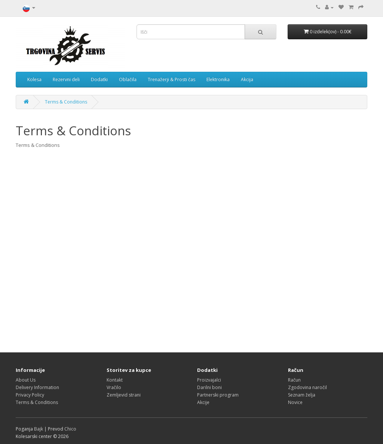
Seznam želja (301, 395)
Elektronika (218, 79)
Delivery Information (37, 387)
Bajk (38, 429)
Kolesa (34, 79)
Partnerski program (218, 395)
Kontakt (115, 380)
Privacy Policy (30, 395)
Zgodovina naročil (307, 387)
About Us (26, 380)
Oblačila (128, 79)
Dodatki (99, 79)
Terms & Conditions (66, 102)
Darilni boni (209, 387)
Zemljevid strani (124, 395)
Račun (294, 380)
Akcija (247, 79)
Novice (295, 402)
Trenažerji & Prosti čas (171, 79)
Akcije (203, 402)
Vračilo (114, 387)
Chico (70, 429)
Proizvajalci (209, 380)
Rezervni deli (66, 79)
